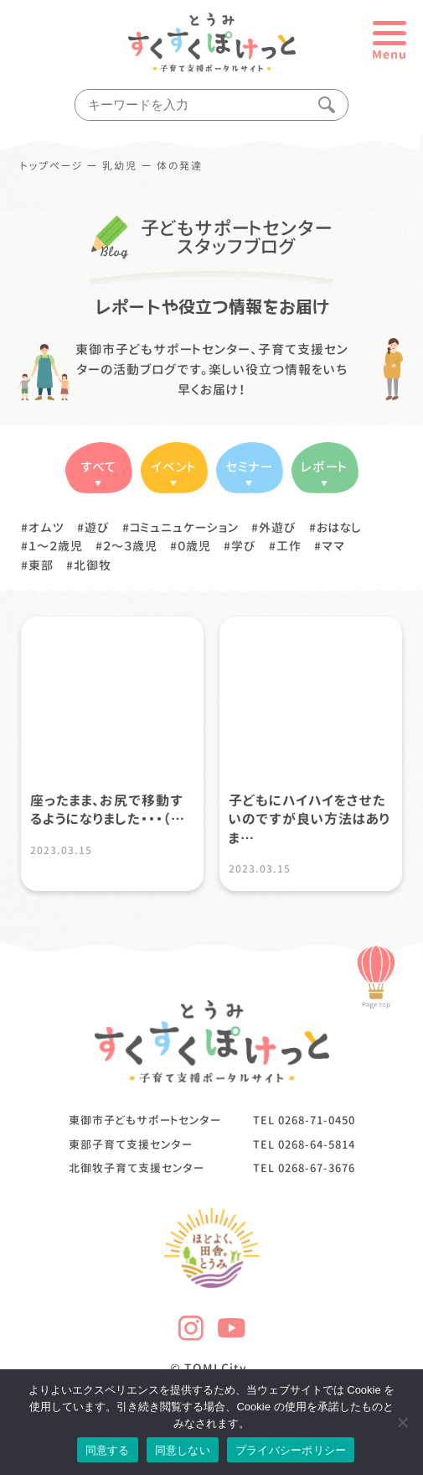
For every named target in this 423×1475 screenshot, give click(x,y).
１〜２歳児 (55, 546)
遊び (97, 527)
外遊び (278, 527)
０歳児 (194, 546)
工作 (289, 546)
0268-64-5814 (316, 1144)
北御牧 (92, 565)
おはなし (339, 527)
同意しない (182, 1450)
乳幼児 (119, 166)
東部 (41, 565)
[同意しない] (402, 1422)
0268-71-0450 (316, 1120)
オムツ (46, 527)
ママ (333, 546)
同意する (107, 1450)
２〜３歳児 (130, 546)
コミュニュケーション (184, 527)
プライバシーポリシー (291, 1450)
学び (243, 546)
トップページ (52, 166)
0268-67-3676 (316, 1167)
